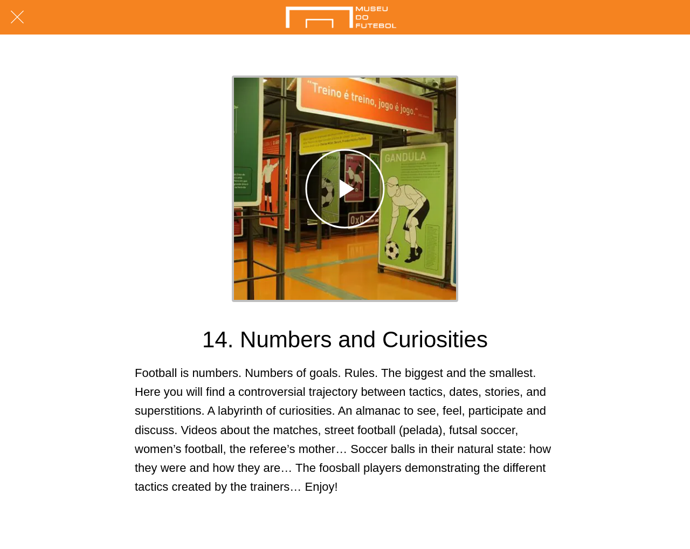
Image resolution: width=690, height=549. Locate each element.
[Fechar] (17, 17)
